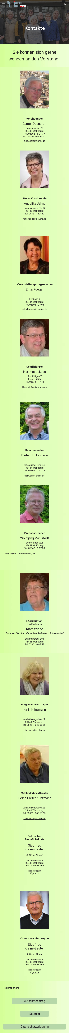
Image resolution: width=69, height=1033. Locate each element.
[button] (3, 4)
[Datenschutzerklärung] (34, 1026)
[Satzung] (34, 1013)
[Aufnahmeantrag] (34, 1001)
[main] (34, 22)
